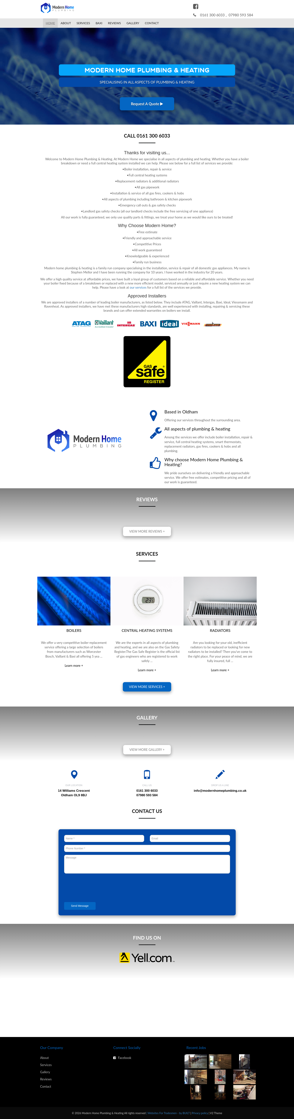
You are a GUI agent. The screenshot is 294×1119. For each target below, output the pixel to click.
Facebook (122, 1058)
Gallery (133, 23)
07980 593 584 (241, 15)
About (66, 23)
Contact (152, 23)
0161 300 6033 (212, 15)
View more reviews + (147, 531)
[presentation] (92, 888)
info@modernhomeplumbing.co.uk (220, 790)
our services (138, 287)
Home (50, 23)
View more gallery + (146, 750)
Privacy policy (200, 1113)
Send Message (79, 905)
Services (83, 23)
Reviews (114, 23)
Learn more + (74, 665)
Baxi (99, 23)
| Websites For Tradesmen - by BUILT (168, 1113)
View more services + (147, 687)
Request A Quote (147, 104)
